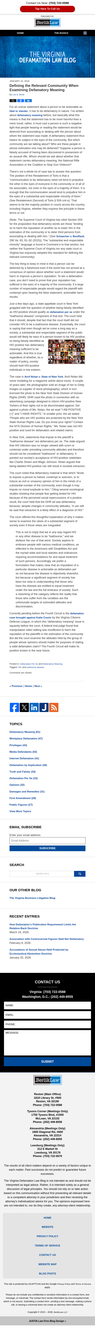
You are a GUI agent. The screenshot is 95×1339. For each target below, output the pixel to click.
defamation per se (62, 311)
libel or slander (19, 111)
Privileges (19, 745)
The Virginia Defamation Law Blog (47, 21)
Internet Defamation (25, 759)
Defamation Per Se (29, 664)
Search (79, 877)
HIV (20, 667)
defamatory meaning (30, 115)
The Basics (61, 33)
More (88, 33)
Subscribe (47, 851)
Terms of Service (44, 1301)
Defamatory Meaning (54, 664)
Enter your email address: (25, 838)
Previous (17, 686)
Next (40, 686)
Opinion (18, 787)
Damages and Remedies (28, 794)
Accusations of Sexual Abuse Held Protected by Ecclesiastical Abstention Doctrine (41, 960)
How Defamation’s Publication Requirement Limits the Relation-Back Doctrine (45, 930)
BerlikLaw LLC (60, 1325)
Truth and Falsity (23, 773)
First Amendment (24, 800)
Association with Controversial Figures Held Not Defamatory (41, 945)
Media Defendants (24, 752)
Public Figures (22, 807)
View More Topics (21, 814)
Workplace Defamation (27, 738)
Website (47, 1237)
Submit (47, 1071)
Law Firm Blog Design (46, 1334)
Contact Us (48, 1267)
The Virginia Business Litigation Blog (34, 901)
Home (20, 33)
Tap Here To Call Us (47, 9)
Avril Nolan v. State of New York (45, 376)
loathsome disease (36, 667)
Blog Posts (47, 1286)
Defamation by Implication (30, 766)
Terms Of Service (47, 1257)
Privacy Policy (47, 1247)
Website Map (47, 1276)
